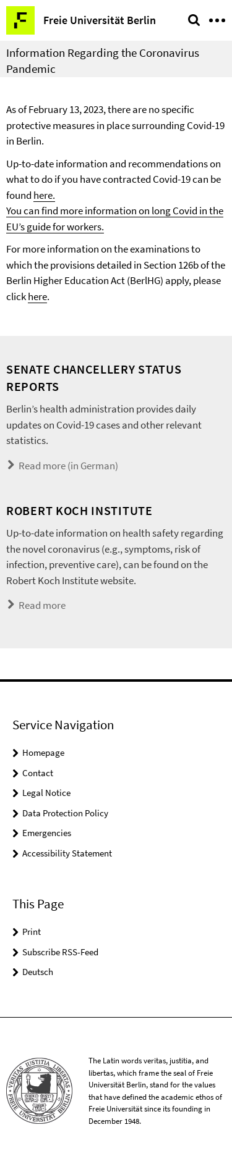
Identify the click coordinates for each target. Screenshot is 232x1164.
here (37, 296)
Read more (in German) (68, 465)
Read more (42, 605)
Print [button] (31, 931)
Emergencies (46, 833)
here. (44, 195)
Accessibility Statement (67, 853)
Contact (37, 773)
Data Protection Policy (65, 813)
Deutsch (37, 972)
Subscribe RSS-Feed (60, 952)
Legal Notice (46, 792)
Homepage (43, 752)
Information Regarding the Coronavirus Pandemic (102, 60)
